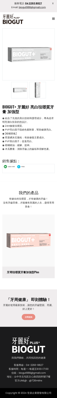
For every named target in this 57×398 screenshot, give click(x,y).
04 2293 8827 (33, 3)
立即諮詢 (28, 317)
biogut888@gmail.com (32, 7)
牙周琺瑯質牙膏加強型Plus (23, 272)
